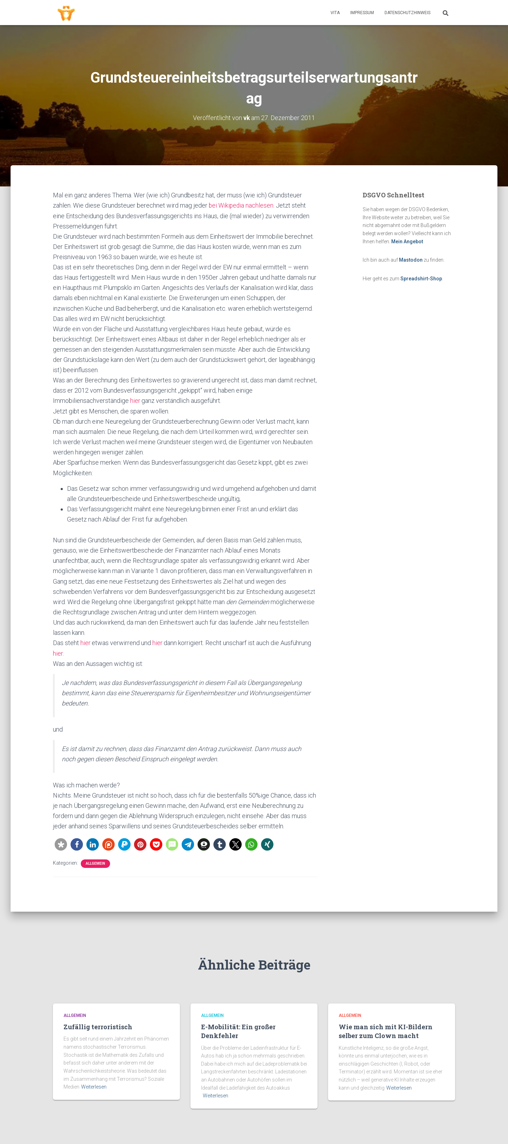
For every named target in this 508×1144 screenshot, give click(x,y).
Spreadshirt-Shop (421, 278)
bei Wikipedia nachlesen (241, 205)
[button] (61, 844)
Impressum (362, 12)
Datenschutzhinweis (407, 12)
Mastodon (411, 260)
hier (135, 400)
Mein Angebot (407, 241)
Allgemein (95, 863)
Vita (335, 12)
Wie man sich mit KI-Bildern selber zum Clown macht (386, 1031)
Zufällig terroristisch (98, 1027)
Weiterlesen (94, 1087)
